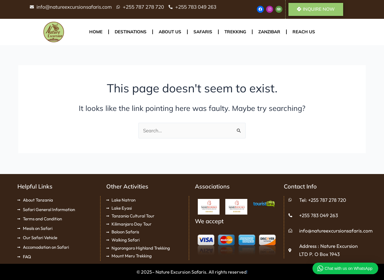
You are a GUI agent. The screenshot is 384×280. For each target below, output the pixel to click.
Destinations (131, 32)
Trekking (235, 32)
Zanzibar (269, 32)
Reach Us (303, 32)
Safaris (202, 32)
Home (96, 32)
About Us (170, 32)
